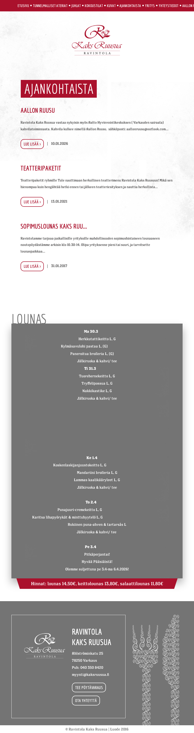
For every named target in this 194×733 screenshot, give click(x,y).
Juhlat (76, 5)
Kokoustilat (94, 5)
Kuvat (111, 5)
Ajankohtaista (130, 5)
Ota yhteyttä (86, 700)
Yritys (150, 5)
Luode (115, 729)
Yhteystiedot (168, 5)
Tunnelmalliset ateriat (50, 5)
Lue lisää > (32, 143)
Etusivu (23, 5)
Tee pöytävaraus (89, 687)
